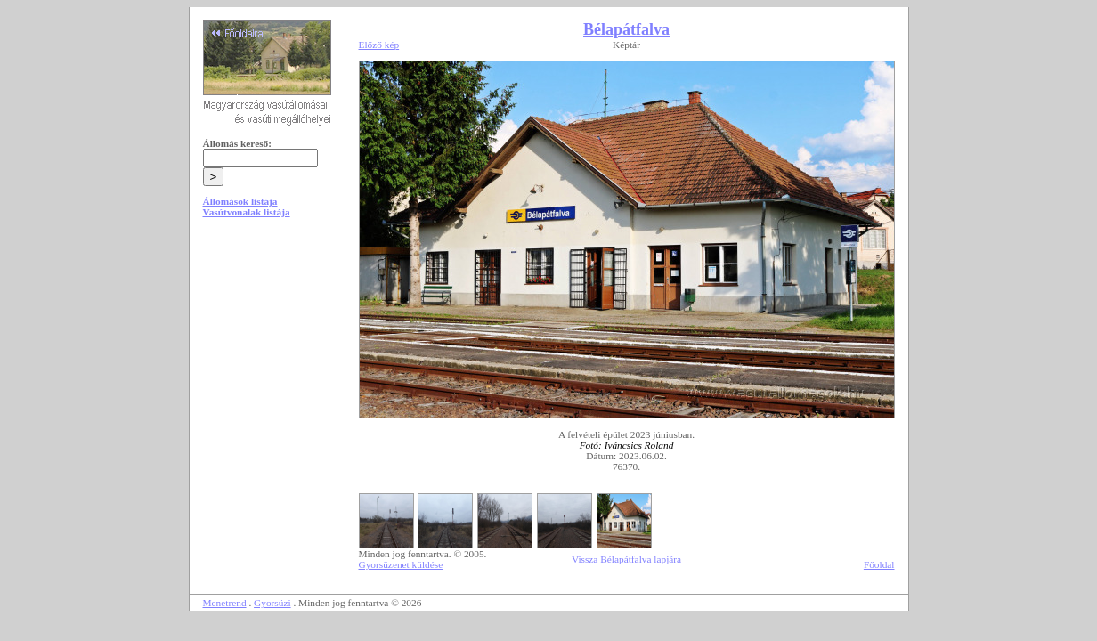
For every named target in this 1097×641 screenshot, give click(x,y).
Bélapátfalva (626, 29)
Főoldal (879, 564)
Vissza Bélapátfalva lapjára (626, 559)
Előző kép (379, 44)
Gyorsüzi (272, 602)
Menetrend (225, 602)
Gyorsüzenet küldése (401, 564)
